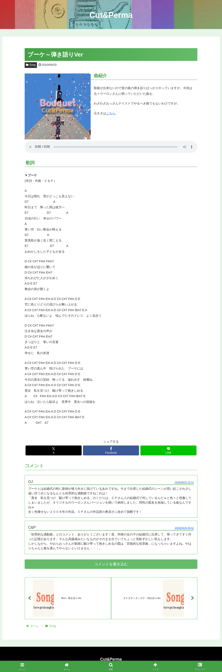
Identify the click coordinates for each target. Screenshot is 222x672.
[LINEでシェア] (168, 450)
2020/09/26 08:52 (184, 528)
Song (31, 64)
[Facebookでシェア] (111, 450)
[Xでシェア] (54, 450)
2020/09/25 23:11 (184, 482)
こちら (110, 113)
